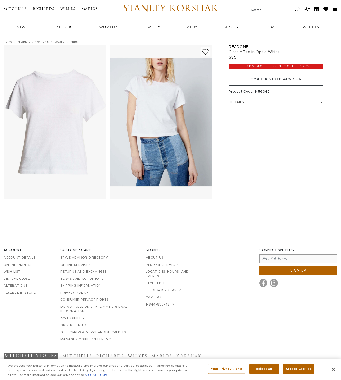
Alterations (15, 285)
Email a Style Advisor (276, 80)
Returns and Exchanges (83, 271)
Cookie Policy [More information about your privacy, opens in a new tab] (96, 375)
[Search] (297, 9)
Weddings (314, 28)
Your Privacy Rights (226, 369)
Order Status (73, 325)
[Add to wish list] (205, 52)
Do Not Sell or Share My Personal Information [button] (94, 309)
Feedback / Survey (163, 290)
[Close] (333, 369)
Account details (20, 257)
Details (276, 103)
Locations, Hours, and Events (167, 274)
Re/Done (238, 48)
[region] (170, 369)
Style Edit (155, 283)
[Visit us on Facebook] (263, 283)
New (21, 28)
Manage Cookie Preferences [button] (87, 339)
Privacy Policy (74, 292)
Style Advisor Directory (84, 257)
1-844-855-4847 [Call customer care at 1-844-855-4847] (160, 304)
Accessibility (72, 318)
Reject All (264, 369)
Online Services (75, 264)
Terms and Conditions (81, 278)
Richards (43, 9)
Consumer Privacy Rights (84, 299)
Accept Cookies (298, 369)
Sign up (298, 270)
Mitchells (15, 9)
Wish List (12, 271)
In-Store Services (162, 264)
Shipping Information (81, 285)
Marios (89, 9)
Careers (153, 297)
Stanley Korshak (170, 9)
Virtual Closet (18, 278)
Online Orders (17, 264)
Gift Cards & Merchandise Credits (93, 332)
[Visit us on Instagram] (274, 283)
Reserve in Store (20, 292)
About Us (154, 257)
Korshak (189, 356)
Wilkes (67, 9)
